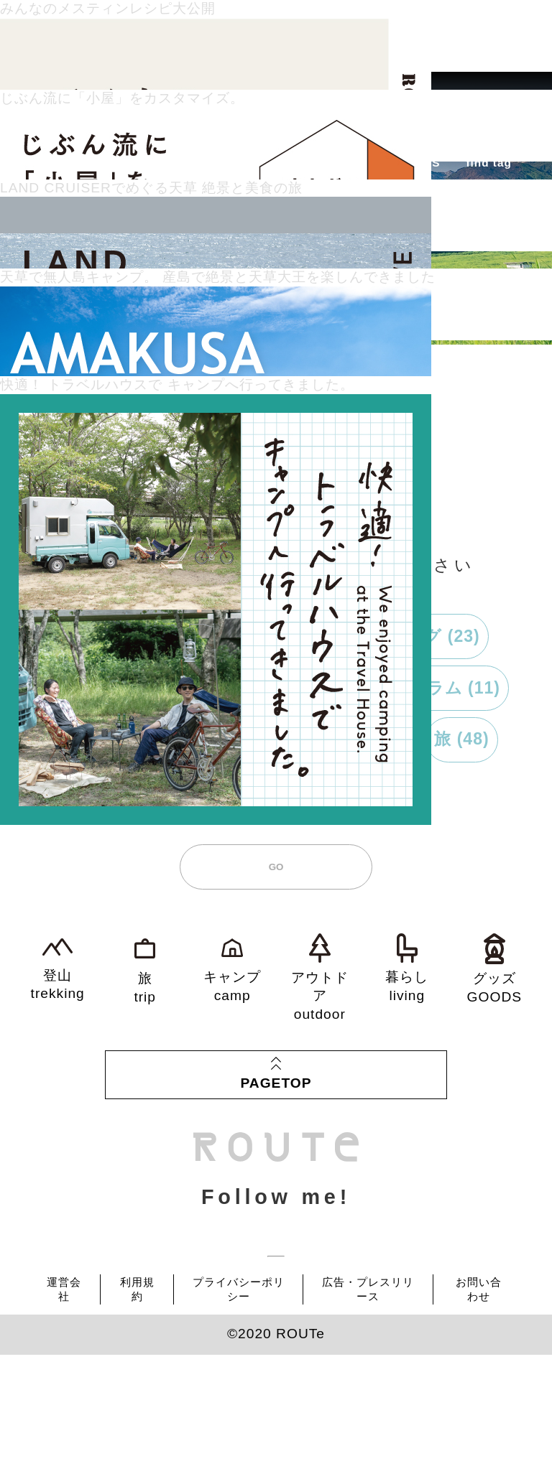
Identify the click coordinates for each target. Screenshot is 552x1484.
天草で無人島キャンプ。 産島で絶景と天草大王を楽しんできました (218, 276)
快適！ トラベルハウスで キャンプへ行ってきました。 (177, 384)
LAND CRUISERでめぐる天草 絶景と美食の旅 (151, 187)
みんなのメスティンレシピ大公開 (108, 8)
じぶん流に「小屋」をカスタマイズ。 (122, 98)
